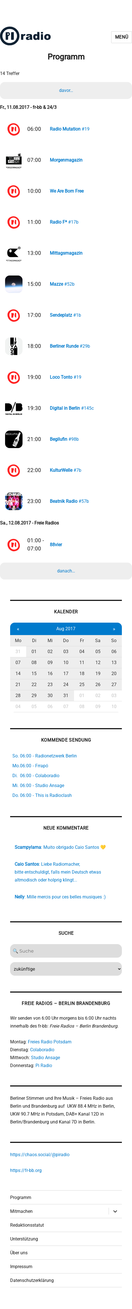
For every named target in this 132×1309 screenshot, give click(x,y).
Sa (97, 646)
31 (18, 657)
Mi (50, 646)
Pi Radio (43, 1071)
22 (34, 690)
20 (114, 679)
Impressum (21, 1272)
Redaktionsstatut (27, 1231)
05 (97, 657)
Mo (18, 646)
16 (50, 679)
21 (18, 690)
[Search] (66, 957)
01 (34, 657)
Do (66, 646)
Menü (121, 37)
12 (97, 668)
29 (34, 701)
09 (50, 668)
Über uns (19, 1258)
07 (18, 668)
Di (34, 646)
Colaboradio (42, 1055)
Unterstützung (24, 1245)
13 (114, 668)
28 (18, 701)
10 (65, 668)
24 (65, 690)
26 (97, 690)
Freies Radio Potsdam (49, 1047)
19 (97, 679)
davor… (66, 90)
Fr (82, 646)
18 (81, 679)
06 (114, 657)
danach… (66, 576)
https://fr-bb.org (26, 1176)
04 (81, 657)
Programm (20, 1203)
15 (34, 679)
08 (34, 668)
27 (114, 690)
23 (50, 690)
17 (65, 679)
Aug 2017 (65, 634)
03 (65, 657)
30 (50, 701)
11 (81, 668)
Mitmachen (21, 1217)
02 (50, 657)
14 (18, 679)
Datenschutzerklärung (32, 1286)
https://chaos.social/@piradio (40, 1160)
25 (81, 690)
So (114, 646)
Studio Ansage (45, 1063)
